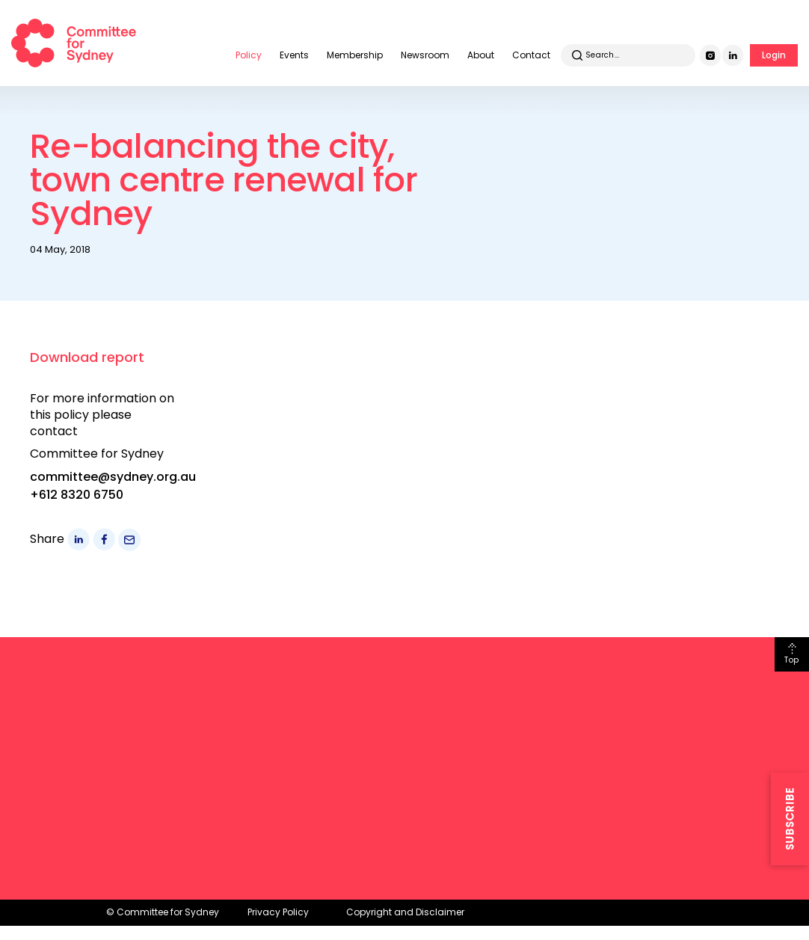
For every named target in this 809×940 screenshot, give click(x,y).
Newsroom (425, 55)
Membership (355, 55)
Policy (249, 55)
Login (774, 55)
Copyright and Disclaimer (405, 912)
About (480, 55)
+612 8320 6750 (76, 494)
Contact (531, 55)
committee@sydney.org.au (113, 476)
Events (294, 55)
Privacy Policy (278, 912)
